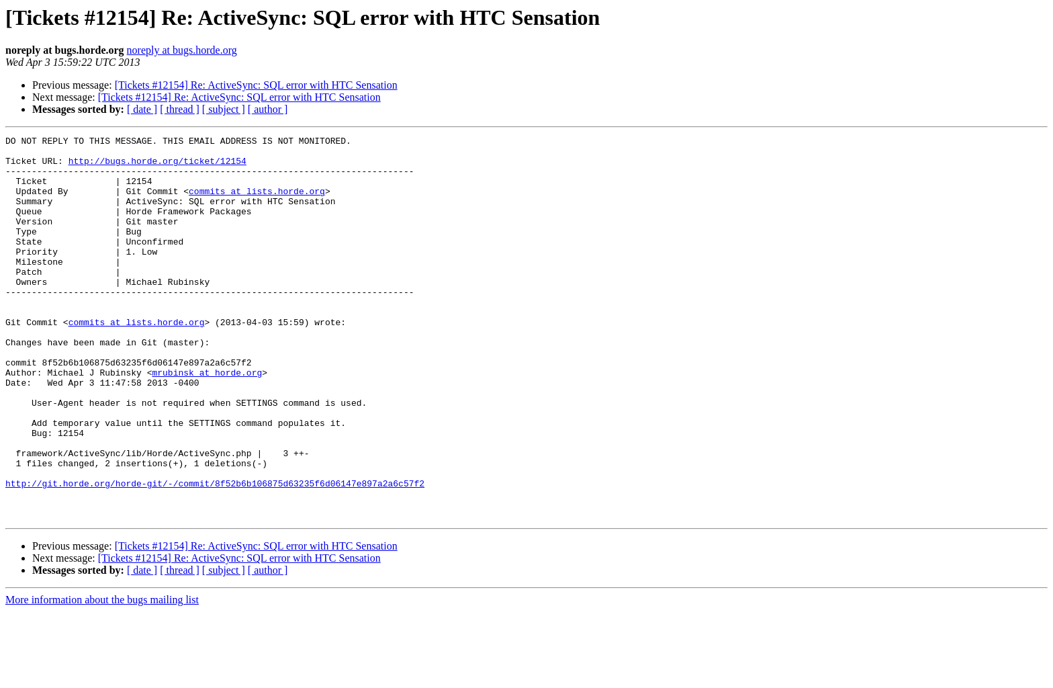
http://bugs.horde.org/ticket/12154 (157, 167)
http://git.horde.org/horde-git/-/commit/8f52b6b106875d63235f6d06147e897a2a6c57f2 (214, 554)
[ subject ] (223, 109)
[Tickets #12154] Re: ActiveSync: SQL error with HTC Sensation (256, 85)
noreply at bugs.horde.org (182, 50)
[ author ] (268, 109)
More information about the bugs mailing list (102, 676)
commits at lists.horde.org (257, 203)
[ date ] (142, 109)
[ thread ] (179, 109)
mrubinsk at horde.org (207, 421)
